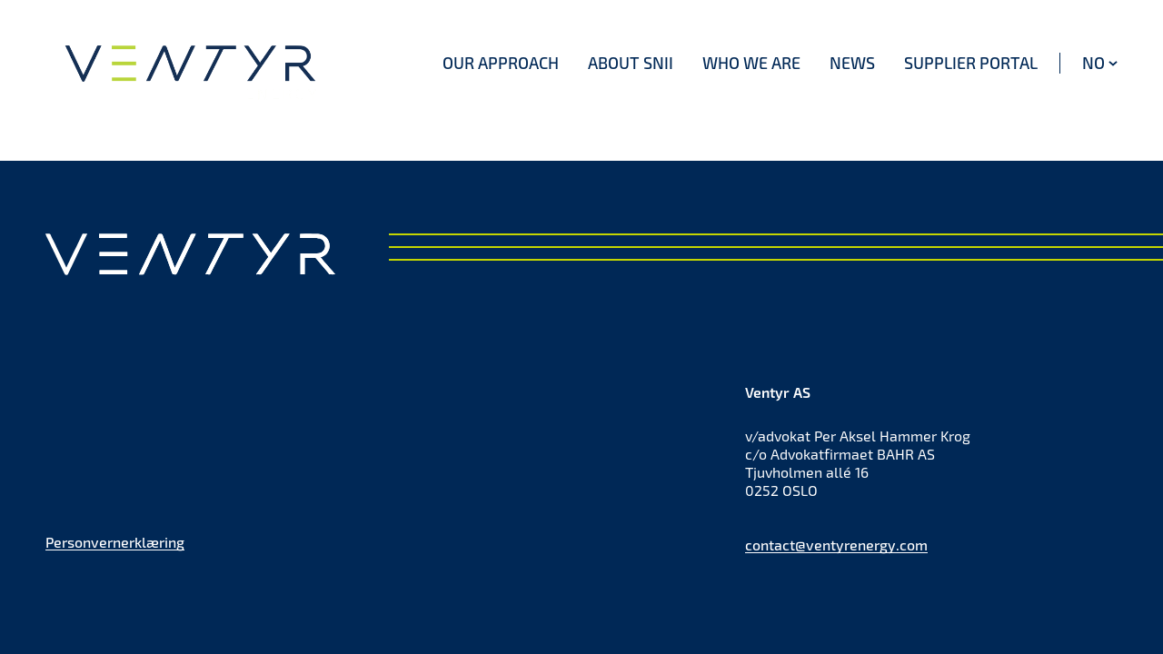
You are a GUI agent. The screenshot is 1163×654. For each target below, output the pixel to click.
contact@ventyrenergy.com (836, 544)
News (852, 63)
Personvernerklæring (114, 541)
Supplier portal (971, 63)
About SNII (630, 63)
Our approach (500, 63)
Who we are (751, 63)
